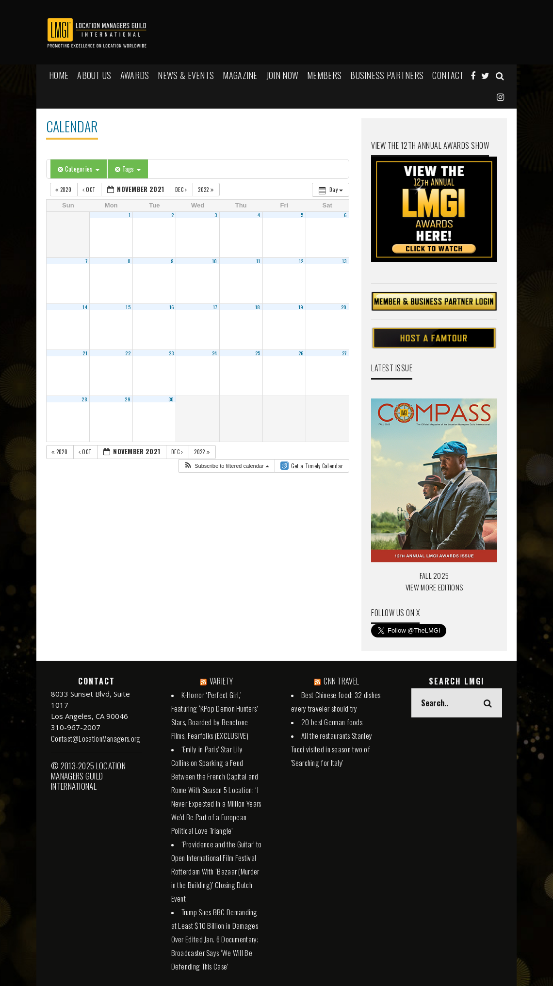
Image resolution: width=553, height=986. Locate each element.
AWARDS (134, 75)
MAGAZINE (240, 75)
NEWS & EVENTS (186, 75)
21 (84, 353)
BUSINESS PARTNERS (386, 75)
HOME (58, 75)
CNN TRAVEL (341, 681)
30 (171, 399)
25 (257, 353)
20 (344, 307)
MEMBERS (324, 75)
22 (127, 353)
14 (84, 307)
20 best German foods (331, 721)
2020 (64, 189)
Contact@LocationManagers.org (95, 738)
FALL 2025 (434, 575)
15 (128, 307)
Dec (182, 189)
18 (257, 307)
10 (214, 261)
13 (344, 261)
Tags (128, 169)
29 (127, 399)
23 (171, 353)
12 (301, 261)
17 (215, 307)
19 (301, 307)
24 (214, 353)
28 (84, 399)
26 (301, 353)
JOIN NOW (282, 75)
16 (171, 307)
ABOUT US (94, 75)
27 (344, 353)
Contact (448, 75)
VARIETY (221, 681)
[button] (226, 466)
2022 (206, 189)
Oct (89, 189)
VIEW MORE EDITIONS (434, 587)
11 (258, 261)
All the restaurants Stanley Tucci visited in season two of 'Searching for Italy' (331, 749)
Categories (78, 169)
